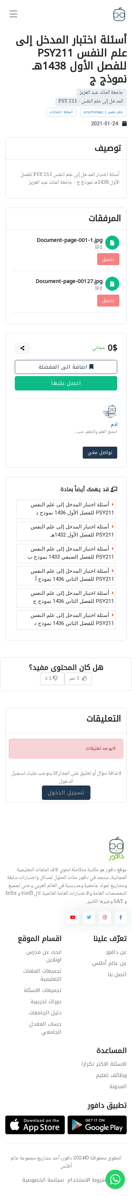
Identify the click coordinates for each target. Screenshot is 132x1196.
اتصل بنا (117, 974)
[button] (22, 348)
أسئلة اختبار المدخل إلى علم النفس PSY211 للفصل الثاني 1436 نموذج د (72, 619)
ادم (114, 424)
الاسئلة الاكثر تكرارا (104, 1064)
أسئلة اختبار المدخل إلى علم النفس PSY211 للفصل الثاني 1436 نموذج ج (72, 597)
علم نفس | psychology (103, 112)
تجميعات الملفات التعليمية (42, 975)
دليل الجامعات (45, 1013)
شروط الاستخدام (87, 1180)
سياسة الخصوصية (43, 1180)
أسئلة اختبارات (61, 112)
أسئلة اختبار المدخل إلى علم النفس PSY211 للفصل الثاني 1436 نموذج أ (72, 575)
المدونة (118, 1086)
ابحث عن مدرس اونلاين (44, 956)
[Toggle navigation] (13, 14)
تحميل (108, 259)
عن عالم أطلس (109, 963)
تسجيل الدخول (66, 792)
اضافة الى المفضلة (66, 367)
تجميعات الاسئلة (43, 990)
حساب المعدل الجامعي (45, 1028)
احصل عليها (66, 383)
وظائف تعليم (111, 1075)
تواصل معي (100, 452)
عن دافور (116, 952)
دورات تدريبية (46, 1001)
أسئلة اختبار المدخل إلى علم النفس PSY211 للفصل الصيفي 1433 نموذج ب (70, 553)
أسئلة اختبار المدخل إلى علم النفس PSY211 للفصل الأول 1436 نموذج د (72, 509)
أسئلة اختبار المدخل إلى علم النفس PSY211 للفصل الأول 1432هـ (72, 531)
